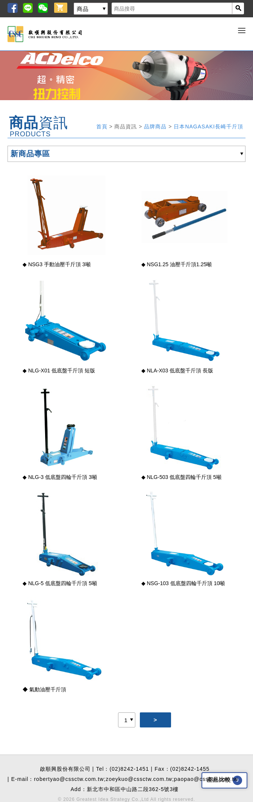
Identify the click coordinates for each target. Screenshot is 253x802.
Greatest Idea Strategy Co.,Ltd (112, 799)
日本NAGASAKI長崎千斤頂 (208, 127)
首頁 (102, 127)
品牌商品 (156, 127)
